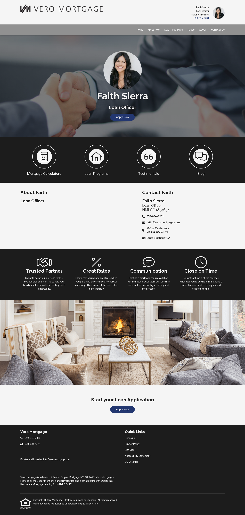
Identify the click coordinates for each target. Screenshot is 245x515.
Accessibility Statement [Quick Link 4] (137, 456)
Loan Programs (173, 30)
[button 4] (201, 159)
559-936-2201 (201, 18)
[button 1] (44, 159)
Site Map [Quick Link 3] (129, 450)
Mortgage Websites (43, 503)
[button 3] (148, 159)
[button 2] (96, 159)
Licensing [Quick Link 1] (130, 438)
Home (140, 30)
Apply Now (154, 30)
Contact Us (218, 30)
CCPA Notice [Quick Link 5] (131, 461)
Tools (190, 30)
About (202, 30)
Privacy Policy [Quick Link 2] (132, 444)
